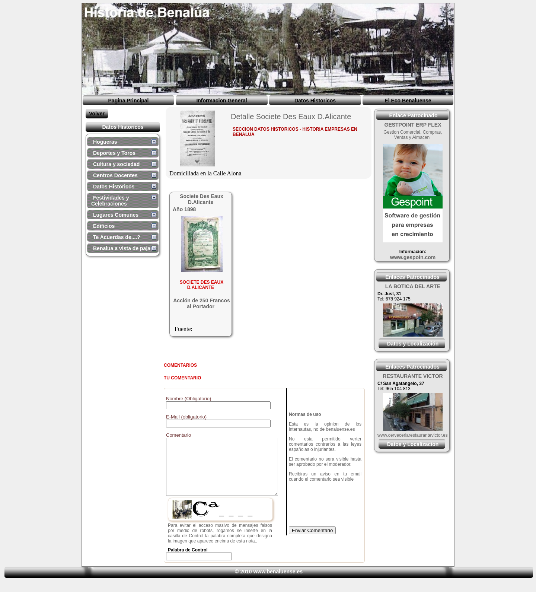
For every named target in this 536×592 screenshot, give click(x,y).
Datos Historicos (315, 101)
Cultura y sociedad (116, 164)
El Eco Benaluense (408, 101)
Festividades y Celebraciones (110, 201)
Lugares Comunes (115, 215)
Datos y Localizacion (412, 444)
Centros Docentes (115, 175)
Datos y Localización (412, 344)
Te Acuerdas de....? (116, 237)
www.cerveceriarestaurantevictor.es (412, 435)
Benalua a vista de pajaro (124, 248)
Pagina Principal (128, 101)
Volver (97, 114)
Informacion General (221, 101)
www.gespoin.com (413, 257)
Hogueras (105, 142)
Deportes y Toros (114, 153)
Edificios (104, 226)
